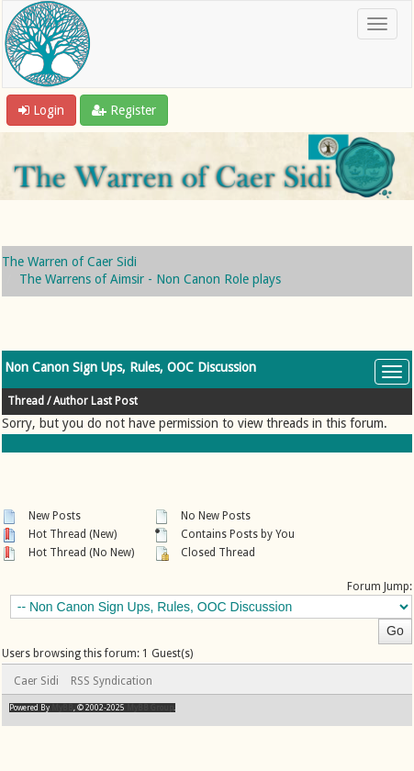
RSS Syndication (111, 681)
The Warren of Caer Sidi (69, 261)
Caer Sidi (36, 681)
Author (70, 401)
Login (41, 110)
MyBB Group (150, 707)
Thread (25, 401)
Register (124, 110)
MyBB (62, 707)
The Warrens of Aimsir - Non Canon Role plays (150, 279)
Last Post (114, 401)
